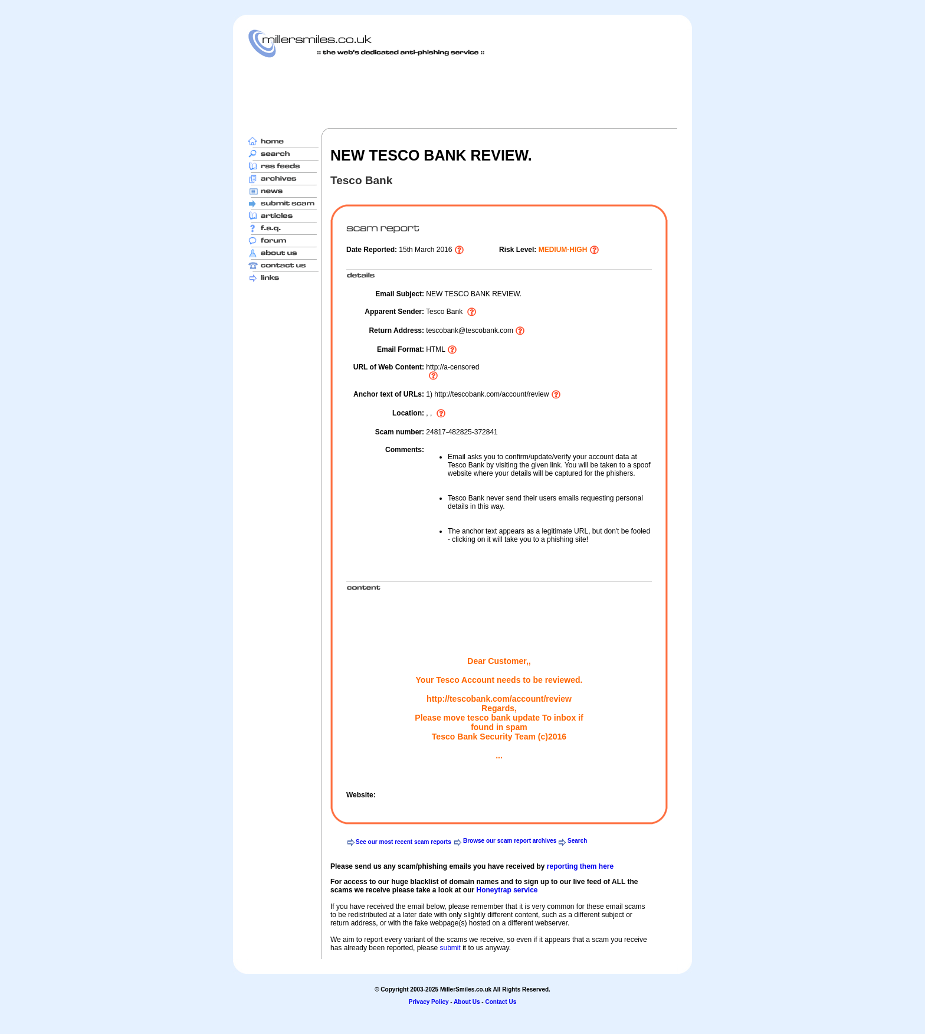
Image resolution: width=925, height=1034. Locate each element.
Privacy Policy (429, 1002)
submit (449, 948)
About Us (467, 1002)
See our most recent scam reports (403, 842)
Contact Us (500, 1002)
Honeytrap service (506, 890)
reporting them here (580, 866)
